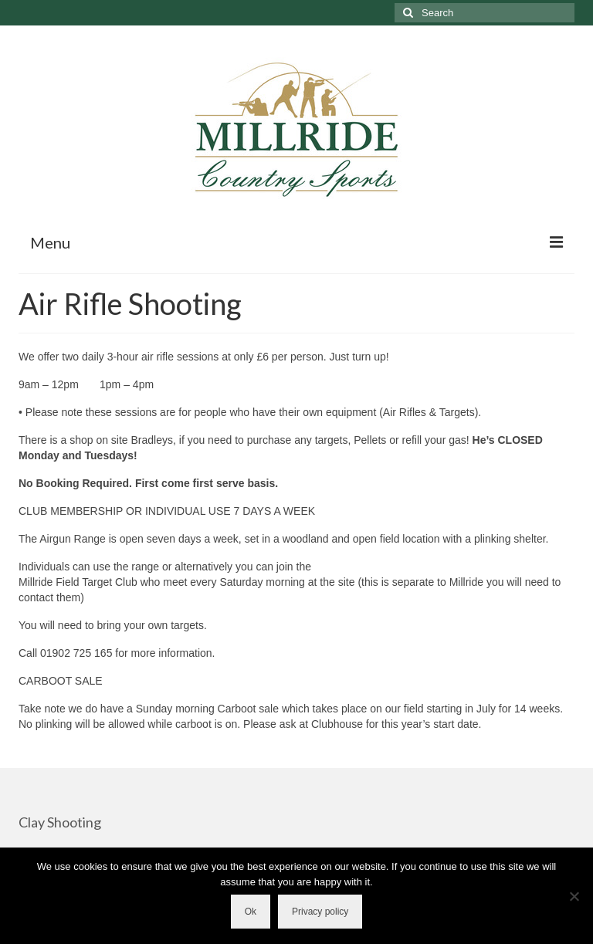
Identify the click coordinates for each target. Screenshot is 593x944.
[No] (573, 896)
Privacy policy (320, 911)
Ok (250, 911)
